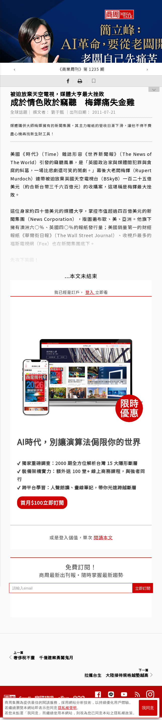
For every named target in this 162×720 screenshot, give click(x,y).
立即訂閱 (142, 588)
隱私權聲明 (67, 708)
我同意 (148, 708)
